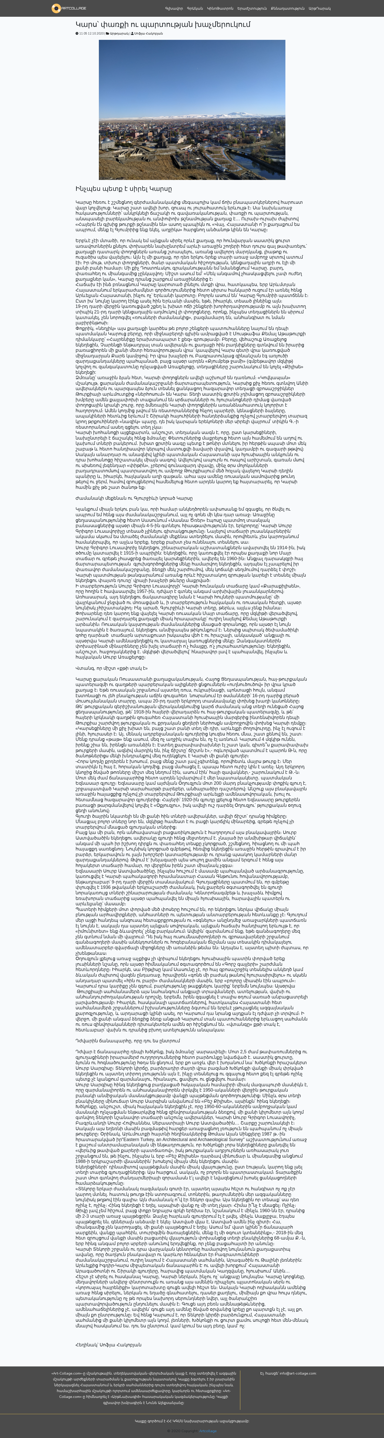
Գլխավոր (174, 8)
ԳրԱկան (195, 8)
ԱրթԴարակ (320, 8)
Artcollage (208, 1430)
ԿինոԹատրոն (220, 8)
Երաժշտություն (252, 8)
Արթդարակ (118, 33)
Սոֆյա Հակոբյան (148, 33)
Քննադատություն (288, 8)
